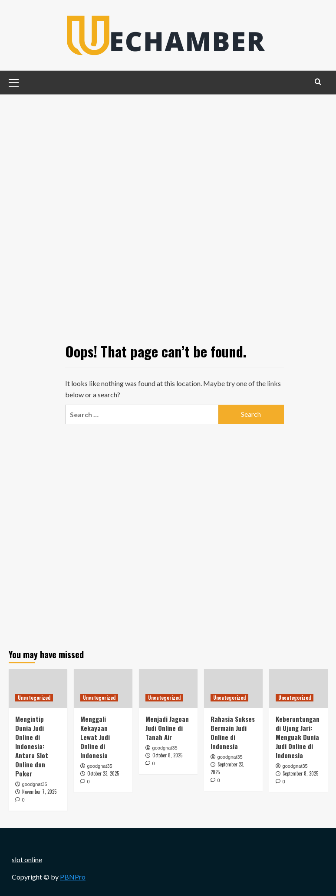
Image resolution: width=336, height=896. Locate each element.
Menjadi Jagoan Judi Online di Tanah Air (167, 728)
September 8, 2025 (300, 773)
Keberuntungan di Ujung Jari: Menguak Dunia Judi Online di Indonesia (298, 737)
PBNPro (73, 877)
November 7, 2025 (39, 791)
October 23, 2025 (103, 773)
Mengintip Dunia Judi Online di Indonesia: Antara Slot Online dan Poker (31, 746)
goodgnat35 (34, 784)
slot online (27, 859)
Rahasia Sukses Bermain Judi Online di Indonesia (233, 732)
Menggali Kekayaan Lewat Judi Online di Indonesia (95, 737)
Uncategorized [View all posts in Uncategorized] (34, 697)
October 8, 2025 (167, 755)
